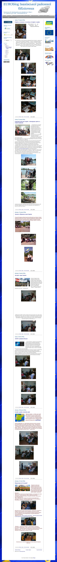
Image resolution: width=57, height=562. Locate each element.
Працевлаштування (34, 15)
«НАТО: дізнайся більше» (21, 338)
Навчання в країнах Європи (44, 15)
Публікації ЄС (5, 17)
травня (6, 50)
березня (6, 52)
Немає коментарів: (26, 116)
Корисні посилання (12, 17)
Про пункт (9, 15)
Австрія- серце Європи (20, 275)
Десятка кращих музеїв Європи (27, 515)
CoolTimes (38, 420)
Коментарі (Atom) (22, 551)
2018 (5, 44)
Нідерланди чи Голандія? (21, 483)
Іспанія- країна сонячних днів (22, 412)
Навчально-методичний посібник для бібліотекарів (21, 15)
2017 (5, 55)
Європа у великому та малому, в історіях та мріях (27, 22)
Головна (4, 15)
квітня (6, 51)
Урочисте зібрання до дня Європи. (23, 214)
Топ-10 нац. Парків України (23, 148)
